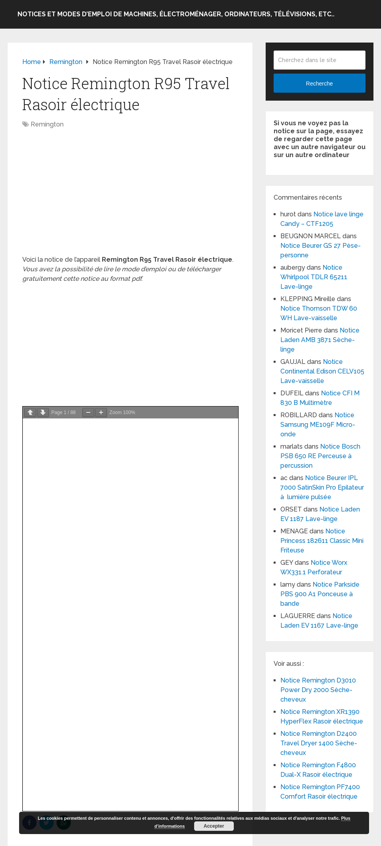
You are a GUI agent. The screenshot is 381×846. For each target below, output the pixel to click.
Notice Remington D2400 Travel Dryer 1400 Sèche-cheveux (318, 743)
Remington (47, 124)
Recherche (319, 83)
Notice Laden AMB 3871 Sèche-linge (320, 340)
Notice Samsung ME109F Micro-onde (317, 424)
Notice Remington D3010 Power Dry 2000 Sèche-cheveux (318, 690)
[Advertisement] (130, 196)
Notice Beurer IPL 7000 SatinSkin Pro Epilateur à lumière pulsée (322, 487)
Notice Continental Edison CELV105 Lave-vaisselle (322, 371)
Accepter (214, 826)
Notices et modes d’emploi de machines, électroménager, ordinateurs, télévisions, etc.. (175, 14)
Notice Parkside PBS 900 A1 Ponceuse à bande (320, 594)
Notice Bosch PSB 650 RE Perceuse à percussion (320, 456)
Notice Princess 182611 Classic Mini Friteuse (322, 540)
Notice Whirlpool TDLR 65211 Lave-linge (313, 277)
